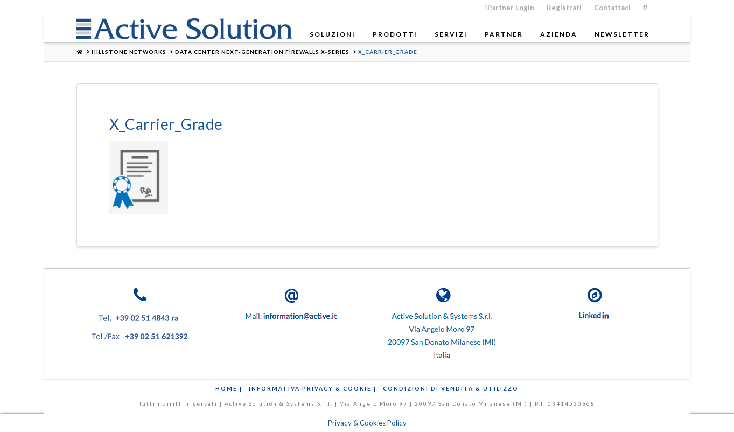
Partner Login (509, 7)
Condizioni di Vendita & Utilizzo (451, 388)
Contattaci (612, 7)
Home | (228, 388)
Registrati (564, 7)
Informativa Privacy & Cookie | (312, 388)
